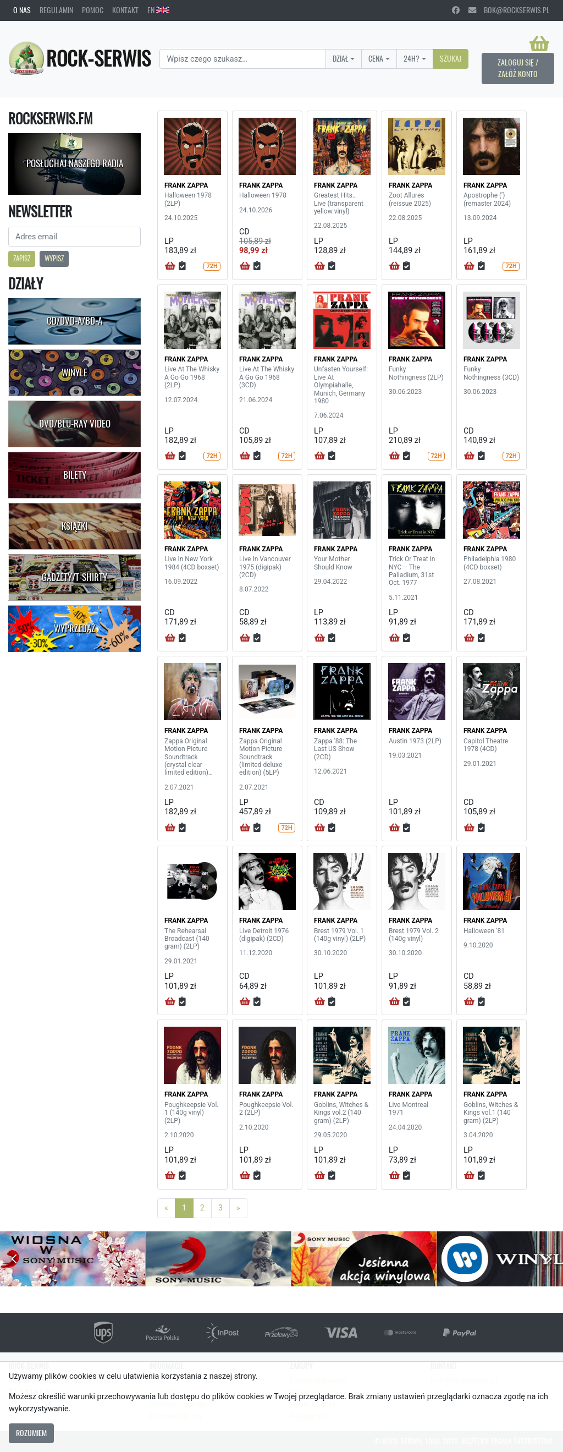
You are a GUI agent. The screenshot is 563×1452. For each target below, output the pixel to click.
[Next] (238, 1208)
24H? (412, 58)
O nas (22, 9)
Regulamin (56, 9)
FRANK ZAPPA (186, 185)
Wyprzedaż (74, 628)
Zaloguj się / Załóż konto (518, 68)
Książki (74, 526)
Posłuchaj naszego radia (74, 163)
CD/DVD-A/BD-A (74, 320)
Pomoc (92, 9)
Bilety (74, 474)
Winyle (74, 372)
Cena (375, 58)
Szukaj (450, 58)
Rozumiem (31, 1432)
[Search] (242, 59)
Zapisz (21, 258)
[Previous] (166, 1208)
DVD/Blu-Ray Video (75, 423)
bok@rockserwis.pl (509, 9)
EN (158, 9)
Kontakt (125, 9)
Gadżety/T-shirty (74, 577)
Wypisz (54, 258)
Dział (341, 58)
